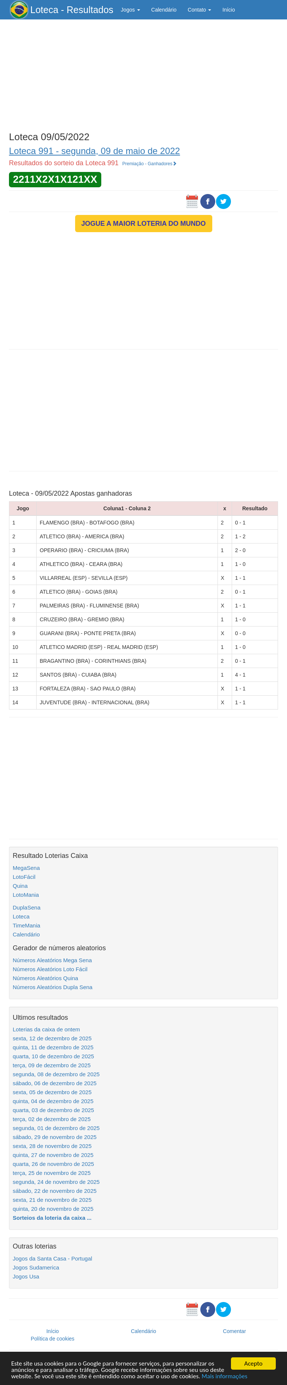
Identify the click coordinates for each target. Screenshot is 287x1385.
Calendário (164, 10)
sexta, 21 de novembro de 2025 (52, 1200)
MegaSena (26, 868)
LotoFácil (24, 877)
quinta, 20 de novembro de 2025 (53, 1209)
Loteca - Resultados (71, 9)
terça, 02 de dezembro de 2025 (51, 1119)
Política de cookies (52, 1339)
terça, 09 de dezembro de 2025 (51, 1065)
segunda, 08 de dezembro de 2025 (56, 1074)
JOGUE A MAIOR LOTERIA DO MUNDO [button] (143, 223)
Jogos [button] (130, 10)
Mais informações (224, 1377)
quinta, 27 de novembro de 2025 (53, 1155)
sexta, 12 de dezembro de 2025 (52, 1038)
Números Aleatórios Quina (45, 978)
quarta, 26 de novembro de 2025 (53, 1164)
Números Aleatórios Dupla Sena (52, 987)
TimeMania (26, 925)
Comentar (234, 1331)
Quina (20, 886)
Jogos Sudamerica (36, 1267)
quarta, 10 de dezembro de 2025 (53, 1056)
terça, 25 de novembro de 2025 (51, 1173)
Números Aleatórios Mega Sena (52, 960)
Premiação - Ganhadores (149, 163)
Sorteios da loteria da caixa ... (52, 1218)
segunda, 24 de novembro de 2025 (56, 1182)
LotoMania (26, 895)
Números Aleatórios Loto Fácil (50, 969)
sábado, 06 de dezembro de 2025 (54, 1083)
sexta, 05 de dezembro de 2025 (52, 1092)
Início (228, 10)
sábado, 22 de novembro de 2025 (54, 1191)
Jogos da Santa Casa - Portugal (52, 1258)
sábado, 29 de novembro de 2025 (54, 1137)
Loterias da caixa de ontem (46, 1029)
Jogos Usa (26, 1276)
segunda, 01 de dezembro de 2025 (56, 1128)
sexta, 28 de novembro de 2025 (52, 1146)
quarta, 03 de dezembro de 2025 (53, 1110)
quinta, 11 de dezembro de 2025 (53, 1047)
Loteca (21, 916)
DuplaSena (26, 907)
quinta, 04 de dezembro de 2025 (53, 1101)
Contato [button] (199, 10)
